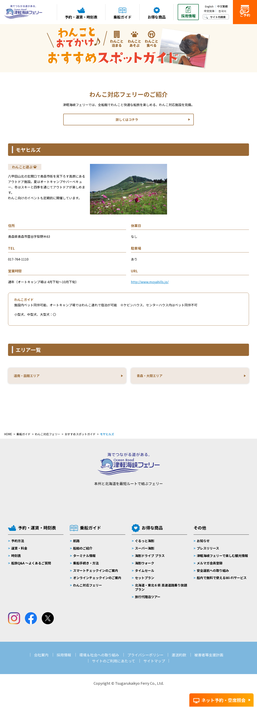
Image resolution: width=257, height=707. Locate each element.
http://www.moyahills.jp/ (150, 282)
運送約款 (179, 657)
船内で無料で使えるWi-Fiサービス (222, 580)
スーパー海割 (144, 550)
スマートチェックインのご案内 (95, 573)
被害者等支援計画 (208, 657)
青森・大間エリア (151, 377)
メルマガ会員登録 (209, 565)
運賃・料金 (19, 550)
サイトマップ (154, 663)
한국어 (222, 11)
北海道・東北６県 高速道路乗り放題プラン (161, 589)
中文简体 (209, 11)
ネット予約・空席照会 (223, 700)
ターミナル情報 (84, 558)
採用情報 (64, 657)
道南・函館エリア (28, 377)
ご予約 (245, 18)
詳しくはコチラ (127, 119)
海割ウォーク (144, 565)
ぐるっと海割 (144, 543)
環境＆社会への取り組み (99, 657)
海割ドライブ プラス (150, 558)
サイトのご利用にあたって (113, 663)
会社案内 (41, 657)
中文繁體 (222, 6)
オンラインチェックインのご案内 (97, 580)
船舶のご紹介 (82, 550)
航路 (76, 543)
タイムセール (144, 573)
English (209, 6)
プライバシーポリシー (145, 657)
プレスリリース (208, 550)
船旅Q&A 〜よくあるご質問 (31, 565)
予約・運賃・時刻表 (37, 530)
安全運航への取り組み (213, 573)
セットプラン (144, 580)
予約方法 (17, 543)
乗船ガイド (90, 530)
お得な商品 (152, 530)
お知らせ (203, 543)
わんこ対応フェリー (87, 587)
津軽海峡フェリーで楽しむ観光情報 (222, 558)
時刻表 (16, 558)
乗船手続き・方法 (86, 565)
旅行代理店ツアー (147, 599)
